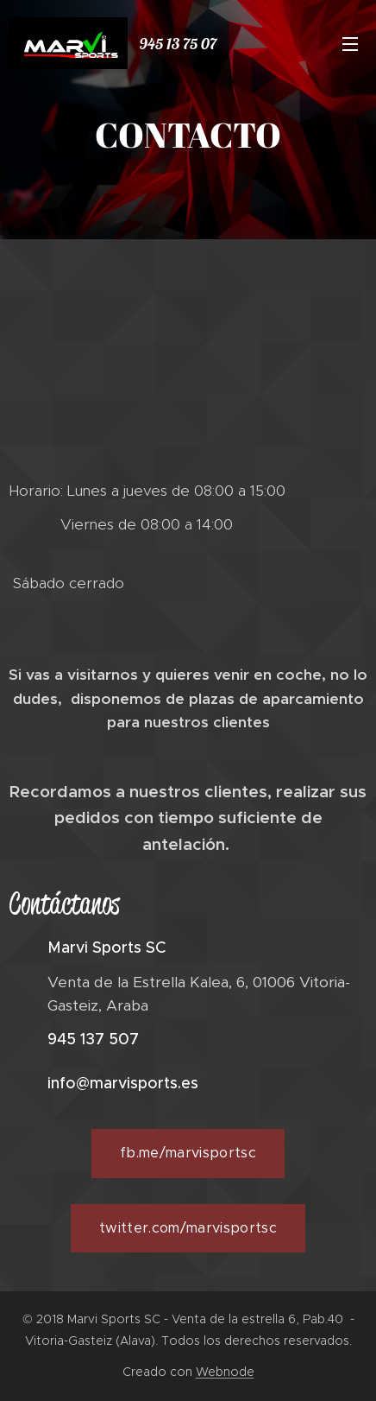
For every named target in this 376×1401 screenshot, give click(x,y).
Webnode (225, 1371)
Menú (350, 44)
